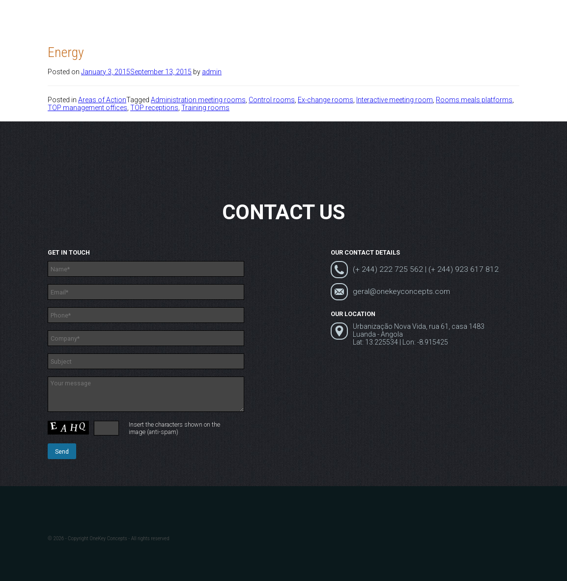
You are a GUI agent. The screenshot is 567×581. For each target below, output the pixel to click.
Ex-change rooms (325, 100)
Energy (66, 52)
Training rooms (205, 108)
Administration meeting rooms (198, 100)
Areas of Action (102, 100)
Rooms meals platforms (474, 100)
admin (212, 72)
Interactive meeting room (394, 100)
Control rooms (272, 100)
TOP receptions (154, 108)
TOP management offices (87, 108)
